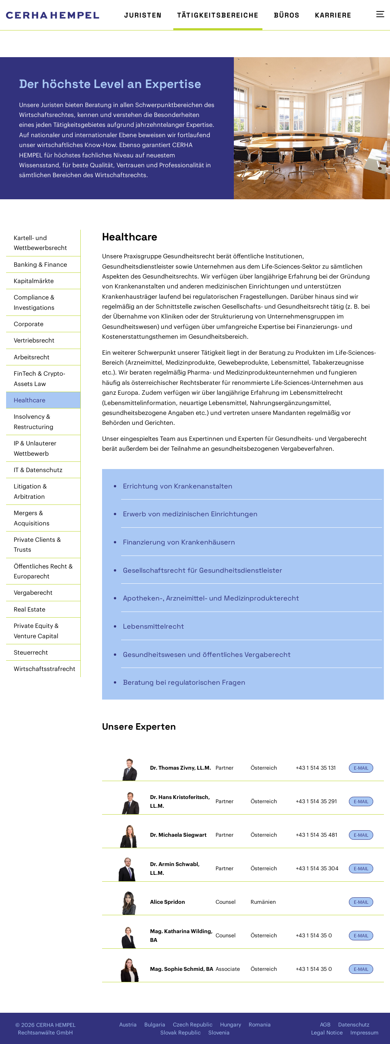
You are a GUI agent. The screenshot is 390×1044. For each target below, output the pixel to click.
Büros (287, 15)
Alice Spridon (167, 901)
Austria (128, 1024)
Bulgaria (154, 1024)
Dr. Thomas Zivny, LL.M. (180, 767)
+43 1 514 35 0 (314, 935)
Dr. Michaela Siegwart (178, 834)
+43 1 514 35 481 (316, 834)
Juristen (143, 15)
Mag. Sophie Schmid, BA (181, 969)
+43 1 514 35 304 (317, 868)
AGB (325, 1024)
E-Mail (361, 768)
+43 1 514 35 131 (316, 767)
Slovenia (219, 1032)
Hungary (230, 1024)
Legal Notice (327, 1032)
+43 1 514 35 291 (316, 801)
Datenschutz (353, 1024)
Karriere (333, 15)
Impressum (364, 1032)
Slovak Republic (180, 1032)
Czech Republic (193, 1024)
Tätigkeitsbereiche (218, 15)
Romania (260, 1024)
